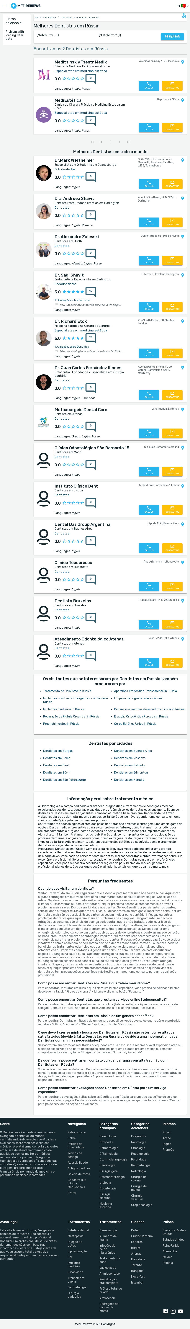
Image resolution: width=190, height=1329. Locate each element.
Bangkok (137, 1271)
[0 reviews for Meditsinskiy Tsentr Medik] (90, 79)
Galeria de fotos (79, 1174)
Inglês (167, 1144)
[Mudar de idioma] (183, 6)
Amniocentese (109, 1273)
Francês (168, 1149)
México (167, 1257)
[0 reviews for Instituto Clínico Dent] (90, 503)
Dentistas (66, 17)
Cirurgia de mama (139, 1187)
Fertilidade (138, 1159)
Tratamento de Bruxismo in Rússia (67, 691)
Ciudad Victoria (142, 1236)
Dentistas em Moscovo (129, 758)
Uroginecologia (141, 1205)
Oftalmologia (108, 1153)
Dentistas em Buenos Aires (133, 751)
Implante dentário (74, 1264)
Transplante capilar (76, 1279)
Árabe (167, 1138)
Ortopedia (106, 1142)
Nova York (138, 1276)
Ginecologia (107, 1136)
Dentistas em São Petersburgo (64, 780)
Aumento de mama (108, 1237)
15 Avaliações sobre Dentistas (73, 300)
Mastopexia (75, 1236)
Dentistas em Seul (56, 765)
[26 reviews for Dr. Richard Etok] (90, 338)
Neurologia (138, 1142)
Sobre (72, 1138)
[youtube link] (181, 1311)
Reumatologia (140, 1165)
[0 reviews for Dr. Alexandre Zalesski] (90, 254)
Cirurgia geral (108, 1171)
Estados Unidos (173, 1239)
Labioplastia (107, 1267)
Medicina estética (105, 1205)
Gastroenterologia (110, 1177)
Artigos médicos (79, 1168)
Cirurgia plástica (105, 1195)
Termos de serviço (75, 1154)
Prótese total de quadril (110, 1290)
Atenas (136, 1253)
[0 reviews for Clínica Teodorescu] (90, 579)
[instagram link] (174, 1311)
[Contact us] (172, 86)
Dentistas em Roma (56, 758)
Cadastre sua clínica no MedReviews (77, 1183)
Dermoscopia (108, 1230)
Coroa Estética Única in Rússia (135, 723)
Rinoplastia (75, 1272)
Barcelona (138, 1259)
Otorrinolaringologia (110, 1159)
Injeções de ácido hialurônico (107, 1249)
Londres (136, 1242)
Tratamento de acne (109, 1260)
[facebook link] (166, 1311)
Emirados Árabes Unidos (174, 1232)
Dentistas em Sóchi (56, 772)
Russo (167, 1132)
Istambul (137, 1282)
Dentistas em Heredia (129, 780)
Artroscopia (107, 1298)
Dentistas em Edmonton (131, 772)
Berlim (135, 1248)
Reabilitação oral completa (108, 1281)
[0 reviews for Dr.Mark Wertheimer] (90, 177)
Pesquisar (51, 17)
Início (38, 17)
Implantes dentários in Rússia (63, 709)
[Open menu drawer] (4, 5)
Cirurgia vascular (137, 1197)
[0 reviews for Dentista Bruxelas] (90, 618)
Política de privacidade (76, 1145)
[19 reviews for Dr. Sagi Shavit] (90, 292)
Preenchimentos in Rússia (61, 723)
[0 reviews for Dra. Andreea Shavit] (90, 215)
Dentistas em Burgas (58, 751)
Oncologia (138, 1148)
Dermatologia (108, 1148)
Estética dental (78, 1230)
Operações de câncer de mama (108, 1307)
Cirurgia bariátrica (74, 1294)
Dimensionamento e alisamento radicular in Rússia (149, 709)
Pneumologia (140, 1153)
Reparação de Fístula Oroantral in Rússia (71, 716)
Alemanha (170, 1251)
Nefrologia (138, 1171)
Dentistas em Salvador (130, 765)
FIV (70, 1257)
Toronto (136, 1265)
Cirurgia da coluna (139, 1178)
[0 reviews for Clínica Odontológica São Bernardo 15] (90, 465)
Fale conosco (77, 1132)
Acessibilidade (78, 1162)
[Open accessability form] (184, 15)
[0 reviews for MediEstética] (90, 121)
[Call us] (149, 86)
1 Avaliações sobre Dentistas (72, 346)
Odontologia (108, 1188)
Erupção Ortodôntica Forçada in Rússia (141, 716)
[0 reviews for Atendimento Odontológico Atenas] (90, 656)
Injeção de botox (75, 1243)
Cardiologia (107, 1165)
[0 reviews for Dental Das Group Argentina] (90, 541)
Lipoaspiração (77, 1251)
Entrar (72, 1193)
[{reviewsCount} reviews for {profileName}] (89, 79)
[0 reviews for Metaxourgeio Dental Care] (90, 427)
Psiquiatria (138, 1136)
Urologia (105, 1182)
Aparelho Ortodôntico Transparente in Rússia (145, 691)
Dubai (135, 1230)
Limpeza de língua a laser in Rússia (138, 698)
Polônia (168, 1263)
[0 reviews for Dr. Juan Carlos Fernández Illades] (90, 388)
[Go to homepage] (25, 6)
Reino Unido (171, 1245)
